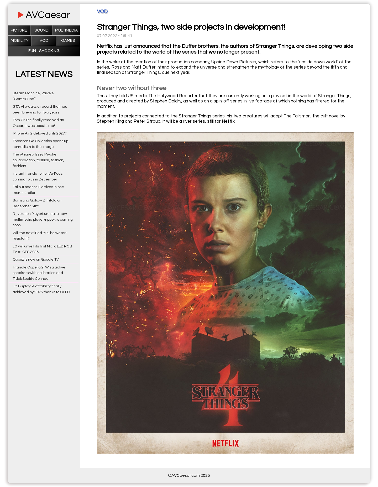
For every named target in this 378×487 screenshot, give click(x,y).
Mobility (19, 41)
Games (68, 41)
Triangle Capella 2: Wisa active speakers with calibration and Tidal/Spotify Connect (39, 273)
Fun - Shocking (44, 51)
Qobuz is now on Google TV (36, 259)
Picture (19, 30)
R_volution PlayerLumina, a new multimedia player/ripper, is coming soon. (43, 219)
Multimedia (66, 30)
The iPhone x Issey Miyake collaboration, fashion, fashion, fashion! (38, 160)
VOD (44, 41)
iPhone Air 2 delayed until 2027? (40, 133)
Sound (41, 30)
